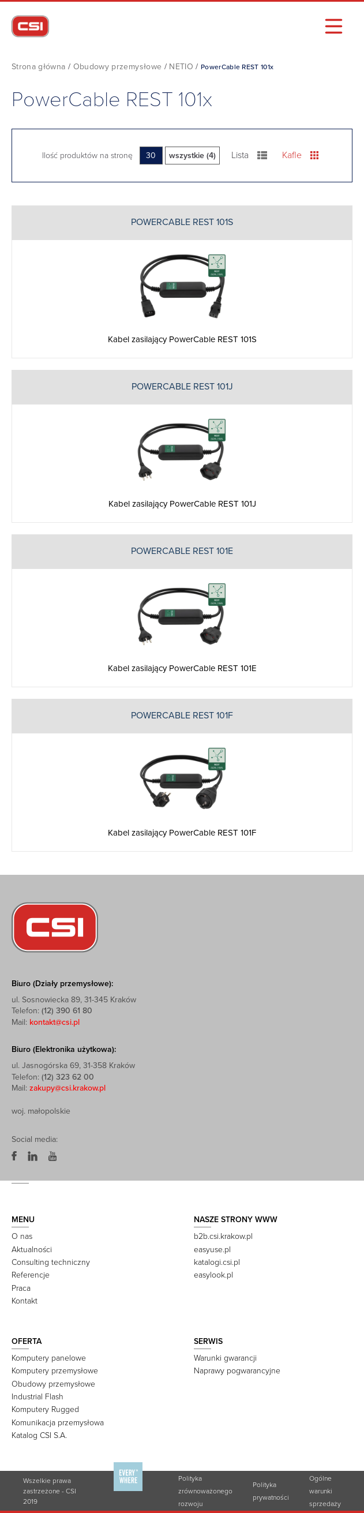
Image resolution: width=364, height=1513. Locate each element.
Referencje (31, 1275)
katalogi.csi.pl (217, 1262)
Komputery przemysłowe (55, 1371)
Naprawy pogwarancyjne (237, 1371)
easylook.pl (213, 1275)
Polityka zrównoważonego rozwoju (205, 1491)
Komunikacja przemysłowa (58, 1423)
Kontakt (24, 1301)
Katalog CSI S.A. (39, 1435)
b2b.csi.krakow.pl (223, 1236)
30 (151, 155)
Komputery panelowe (49, 1358)
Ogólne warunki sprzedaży (325, 1491)
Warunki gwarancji (225, 1358)
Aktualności (32, 1249)
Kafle (300, 155)
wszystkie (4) (192, 155)
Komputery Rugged (45, 1409)
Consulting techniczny (51, 1262)
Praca (21, 1288)
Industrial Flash (37, 1397)
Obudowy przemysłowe (117, 67)
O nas (22, 1236)
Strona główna (39, 67)
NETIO (181, 67)
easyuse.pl (212, 1249)
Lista (249, 155)
